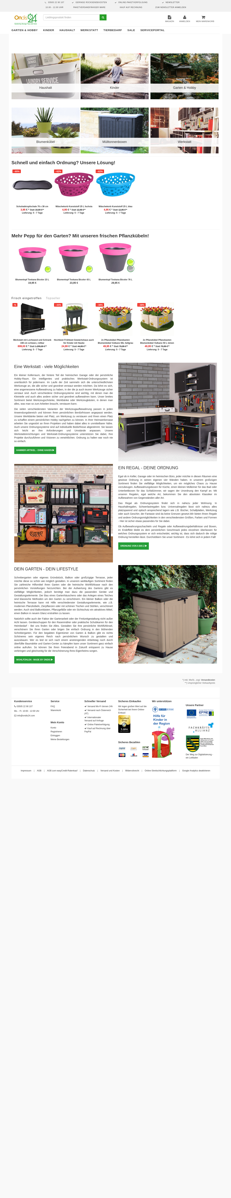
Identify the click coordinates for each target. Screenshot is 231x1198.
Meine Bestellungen (60, 739)
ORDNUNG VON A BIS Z (133, 546)
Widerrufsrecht (132, 770)
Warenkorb (56, 710)
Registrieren (56, 731)
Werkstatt (89, 30)
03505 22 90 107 (25, 706)
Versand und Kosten (110, 770)
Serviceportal (152, 30)
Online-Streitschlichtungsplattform (161, 770)
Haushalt (67, 30)
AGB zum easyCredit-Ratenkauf (62, 770)
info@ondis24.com (26, 715)
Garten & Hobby (25, 30)
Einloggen (55, 735)
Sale (131, 30)
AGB (39, 770)
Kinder (48, 30)
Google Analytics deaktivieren (196, 770)
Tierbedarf (112, 30)
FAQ (53, 706)
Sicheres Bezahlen (129, 742)
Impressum (26, 770)
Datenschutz (89, 770)
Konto (53, 727)
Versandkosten (208, 680)
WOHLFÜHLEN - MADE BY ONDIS (34, 659)
